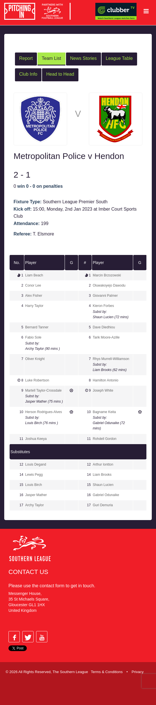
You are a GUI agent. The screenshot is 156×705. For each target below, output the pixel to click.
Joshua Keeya (36, 439)
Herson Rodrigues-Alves (43, 412)
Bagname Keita (104, 412)
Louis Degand (35, 464)
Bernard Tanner (37, 327)
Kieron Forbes (103, 306)
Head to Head (60, 74)
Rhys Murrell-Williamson (111, 359)
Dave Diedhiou (104, 327)
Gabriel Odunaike (106, 495)
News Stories (83, 58)
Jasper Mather (36, 495)
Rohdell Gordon (105, 439)
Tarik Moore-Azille (106, 337)
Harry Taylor (34, 306)
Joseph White (103, 390)
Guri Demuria (103, 505)
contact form (51, 585)
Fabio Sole (33, 337)
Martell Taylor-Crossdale (43, 390)
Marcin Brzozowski (107, 275)
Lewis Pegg (34, 475)
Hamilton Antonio (105, 380)
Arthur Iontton (103, 464)
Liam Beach (34, 275)
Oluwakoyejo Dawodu (109, 285)
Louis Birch (33, 485)
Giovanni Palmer (105, 296)
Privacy (137, 672)
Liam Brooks (102, 475)
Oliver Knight (35, 359)
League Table (119, 58)
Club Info (28, 74)
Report (26, 58)
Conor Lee (33, 285)
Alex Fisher (33, 296)
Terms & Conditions (107, 672)
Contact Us (28, 571)
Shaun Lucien (103, 485)
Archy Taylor (34, 505)
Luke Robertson (37, 380)
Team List (51, 58)
